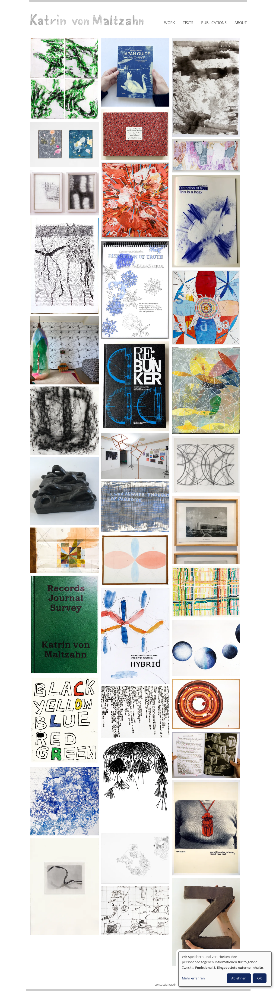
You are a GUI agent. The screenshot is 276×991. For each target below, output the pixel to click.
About (241, 22)
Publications (214, 22)
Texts (188, 22)
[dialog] (225, 969)
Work (169, 22)
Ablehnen (238, 978)
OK (259, 978)
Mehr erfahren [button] (193, 978)
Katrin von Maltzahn (86, 19)
